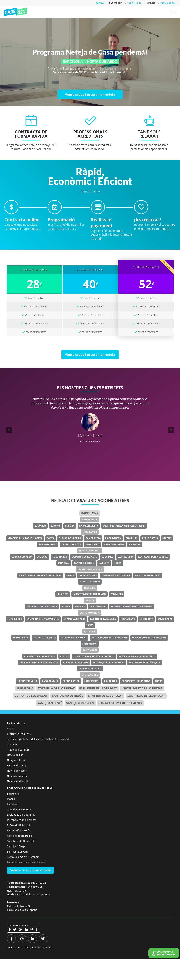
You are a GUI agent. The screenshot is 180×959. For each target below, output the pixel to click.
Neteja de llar (15, 755)
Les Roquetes (150, 538)
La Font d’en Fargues (84, 556)
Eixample (89, 631)
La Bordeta (146, 619)
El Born (70, 525)
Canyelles (131, 538)
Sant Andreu (90, 674)
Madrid (11, 798)
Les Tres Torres (88, 575)
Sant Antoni (89, 643)
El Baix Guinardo (22, 556)
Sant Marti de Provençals (144, 662)
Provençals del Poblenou (108, 662)
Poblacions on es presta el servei (26, 862)
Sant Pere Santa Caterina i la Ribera (124, 525)
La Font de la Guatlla (103, 619)
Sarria (70, 575)
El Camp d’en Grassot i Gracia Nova (132, 606)
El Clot (64, 656)
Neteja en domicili (17, 781)
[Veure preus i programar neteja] (90, 94)
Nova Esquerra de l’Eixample (149, 637)
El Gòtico (40, 525)
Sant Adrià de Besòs (67, 696)
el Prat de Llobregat (31, 696)
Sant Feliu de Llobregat (146, 696)
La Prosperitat (48, 544)
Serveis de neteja (17, 765)
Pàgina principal (16, 723)
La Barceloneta (88, 525)
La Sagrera (110, 681)
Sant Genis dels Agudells (153, 556)
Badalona (25, 688)
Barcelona (89, 513)
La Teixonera (125, 556)
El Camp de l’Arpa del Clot (39, 656)
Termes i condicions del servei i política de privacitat (38, 739)
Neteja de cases (16, 770)
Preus (10, 728)
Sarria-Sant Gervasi (89, 569)
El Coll (66, 606)
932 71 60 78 (134, 3)
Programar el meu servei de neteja (30, 870)
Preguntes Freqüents (19, 733)
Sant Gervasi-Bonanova (115, 575)
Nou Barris (90, 532)
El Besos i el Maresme (75, 662)
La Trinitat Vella (27, 681)
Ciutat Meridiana (114, 544)
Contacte (12, 744)
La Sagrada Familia (44, 637)
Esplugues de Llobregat (98, 688)
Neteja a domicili (17, 776)
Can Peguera (93, 538)
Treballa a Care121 (18, 749)
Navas (158, 681)
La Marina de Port (74, 619)
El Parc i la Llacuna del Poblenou (93, 656)
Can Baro (42, 556)
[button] (9, 430)
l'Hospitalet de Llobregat (142, 688)
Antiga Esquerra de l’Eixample (109, 637)
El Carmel (107, 556)
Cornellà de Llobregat (56, 688)
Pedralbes (117, 594)
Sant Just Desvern (80, 703)
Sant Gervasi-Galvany (147, 575)
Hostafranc (128, 619)
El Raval (55, 525)
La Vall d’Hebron (84, 562)
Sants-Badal (165, 619)
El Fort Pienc (21, 637)
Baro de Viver (50, 681)
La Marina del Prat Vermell (43, 619)
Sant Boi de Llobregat (105, 696)
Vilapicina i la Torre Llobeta (25, 538)
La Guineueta (113, 538)
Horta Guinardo (89, 550)
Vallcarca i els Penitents (42, 606)
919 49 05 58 (167, 3)
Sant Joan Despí (49, 703)
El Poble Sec (14, 619)
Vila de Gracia (98, 606)
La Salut (80, 606)
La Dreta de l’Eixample (73, 637)
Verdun (167, 538)
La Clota (104, 562)
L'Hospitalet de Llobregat (21, 820)
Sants (89, 625)
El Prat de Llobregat (18, 825)
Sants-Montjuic (90, 612)
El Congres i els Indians (136, 681)
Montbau (63, 562)
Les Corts (90, 587)
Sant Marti (90, 650)
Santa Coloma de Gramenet (120, 703)
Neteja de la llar (16, 760)
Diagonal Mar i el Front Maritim (39, 662)
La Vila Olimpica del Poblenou (137, 656)
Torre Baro (92, 544)
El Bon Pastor (71, 681)
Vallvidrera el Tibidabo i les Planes (40, 575)
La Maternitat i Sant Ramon (89, 594)
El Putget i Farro (90, 581)
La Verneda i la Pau (90, 668)
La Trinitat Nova (71, 544)
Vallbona (135, 544)
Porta (50, 538)
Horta (117, 562)
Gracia (90, 600)
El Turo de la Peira (70, 538)
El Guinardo (59, 556)
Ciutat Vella (90, 519)
